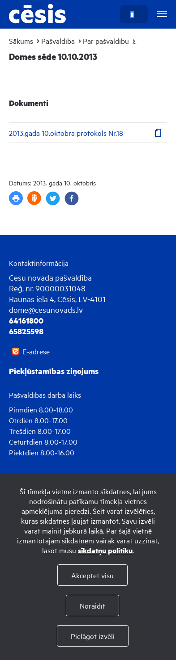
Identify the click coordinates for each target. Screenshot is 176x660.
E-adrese (36, 351)
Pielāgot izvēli (93, 636)
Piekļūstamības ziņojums (54, 371)
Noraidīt (92, 605)
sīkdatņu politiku (105, 550)
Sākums (21, 41)
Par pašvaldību (106, 41)
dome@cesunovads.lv (46, 309)
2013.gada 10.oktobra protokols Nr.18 (66, 133)
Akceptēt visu (92, 575)
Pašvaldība (58, 41)
